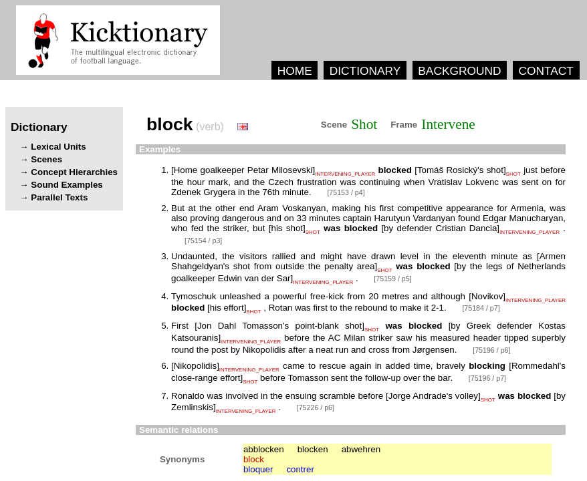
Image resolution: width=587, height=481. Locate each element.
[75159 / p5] (392, 279)
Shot (364, 124)
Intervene (448, 124)
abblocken (263, 449)
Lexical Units (58, 147)
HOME (294, 70)
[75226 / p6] (315, 408)
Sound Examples (66, 185)
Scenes (46, 159)
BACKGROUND (459, 70)
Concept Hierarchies (74, 172)
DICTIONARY (365, 70)
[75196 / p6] (491, 350)
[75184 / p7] (480, 308)
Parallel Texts (59, 197)
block (253, 459)
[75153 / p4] (345, 192)
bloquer (258, 469)
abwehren (361, 449)
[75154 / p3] (203, 240)
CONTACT (545, 70)
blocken (313, 449)
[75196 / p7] (487, 378)
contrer (300, 469)
